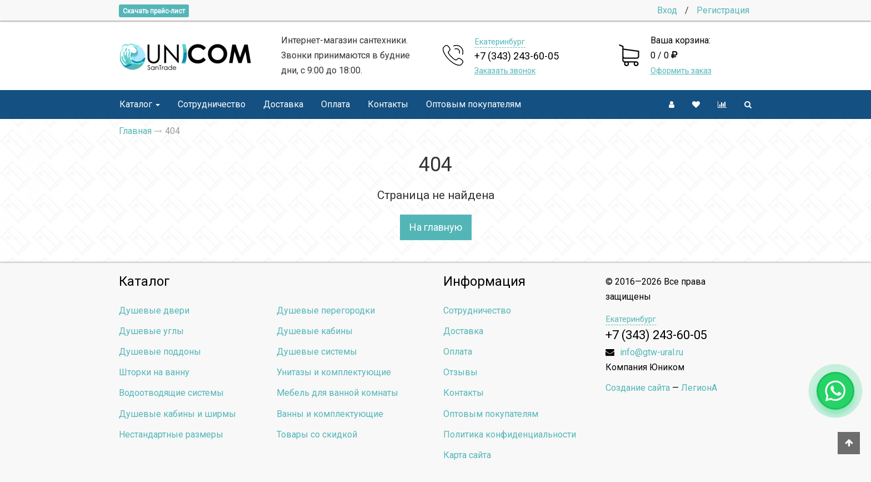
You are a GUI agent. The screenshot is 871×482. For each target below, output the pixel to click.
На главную (435, 227)
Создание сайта (637, 387)
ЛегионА (699, 387)
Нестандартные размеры (171, 434)
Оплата (335, 104)
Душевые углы (151, 331)
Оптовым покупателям (473, 104)
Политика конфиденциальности (509, 434)
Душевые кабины (315, 331)
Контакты (388, 104)
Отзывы (460, 372)
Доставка (283, 104)
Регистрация (723, 10)
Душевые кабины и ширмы (177, 414)
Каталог (139, 104)
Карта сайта (467, 455)
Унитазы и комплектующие (334, 372)
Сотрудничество (212, 104)
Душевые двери (154, 310)
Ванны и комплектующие (330, 414)
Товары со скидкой (317, 434)
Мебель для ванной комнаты (337, 392)
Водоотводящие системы (171, 392)
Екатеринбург (500, 41)
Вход (667, 10)
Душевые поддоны (160, 351)
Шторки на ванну (154, 372)
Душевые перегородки (326, 310)
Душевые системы (317, 351)
